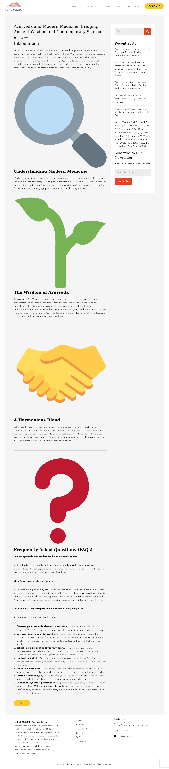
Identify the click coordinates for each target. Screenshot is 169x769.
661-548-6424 (123, 731)
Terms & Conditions (84, 746)
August (136, 126)
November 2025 (123, 146)
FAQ (78, 737)
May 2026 (145, 139)
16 (116, 122)
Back (22, 703)
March (146, 136)
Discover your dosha (28, 626)
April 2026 (126, 126)
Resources (134, 7)
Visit (120, 7)
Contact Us (81, 742)
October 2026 (139, 146)
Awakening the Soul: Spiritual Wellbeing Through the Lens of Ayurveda (131, 112)
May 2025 (133, 139)
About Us (75, 7)
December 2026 (129, 129)
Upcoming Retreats (84, 729)
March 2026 (121, 139)
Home (78, 721)
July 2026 (143, 132)
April (142, 122)
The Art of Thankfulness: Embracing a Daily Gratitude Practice (130, 98)
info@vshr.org (124, 736)
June (117, 136)
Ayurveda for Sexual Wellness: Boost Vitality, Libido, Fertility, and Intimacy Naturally (131, 85)
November (144, 143)
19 (119, 122)
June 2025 (125, 136)
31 (129, 122)
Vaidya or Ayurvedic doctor (49, 686)
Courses (107, 7)
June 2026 (136, 136)
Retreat (91, 7)
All (137, 122)
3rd (133, 122)
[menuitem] (76, 6)
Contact (154, 6)
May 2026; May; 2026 (126, 143)
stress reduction (86, 593)
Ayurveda (19, 299)
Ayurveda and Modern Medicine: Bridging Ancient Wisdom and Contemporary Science (132, 52)
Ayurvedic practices (78, 565)
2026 (123, 122)
